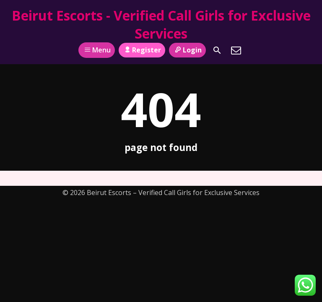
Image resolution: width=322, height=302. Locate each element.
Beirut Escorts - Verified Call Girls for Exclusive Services (161, 24)
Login (187, 50)
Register (142, 50)
